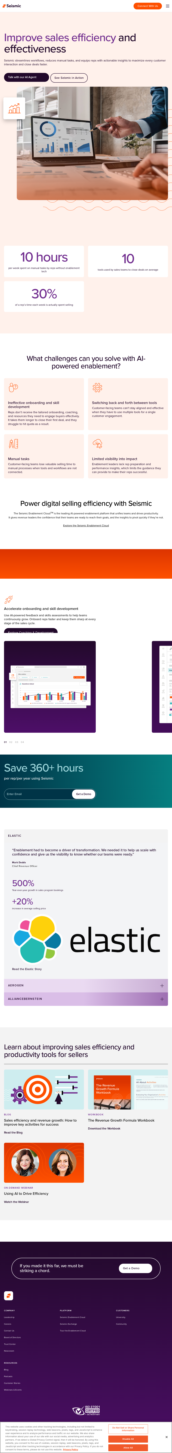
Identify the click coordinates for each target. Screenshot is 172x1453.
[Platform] (66, 1309)
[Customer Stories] (12, 1382)
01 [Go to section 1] (5, 740)
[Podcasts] (8, 1375)
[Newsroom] (9, 1350)
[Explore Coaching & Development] (31, 631)
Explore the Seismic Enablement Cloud (86, 524)
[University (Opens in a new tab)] (120, 1316)
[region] (86, 1437)
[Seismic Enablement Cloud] (72, 1316)
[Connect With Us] (148, 6)
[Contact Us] (9, 1329)
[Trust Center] (10, 1343)
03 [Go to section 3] (16, 740)
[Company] (9, 1309)
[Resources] (10, 1362)
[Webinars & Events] (13, 1388)
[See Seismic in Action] (71, 76)
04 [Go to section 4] (22, 740)
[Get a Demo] (83, 793)
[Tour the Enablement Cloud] (73, 1329)
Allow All (128, 1447)
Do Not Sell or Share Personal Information (128, 1429)
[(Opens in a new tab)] (44, 1101)
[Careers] (7, 1323)
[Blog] (6, 1368)
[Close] (166, 1437)
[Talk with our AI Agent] (27, 76)
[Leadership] (9, 1316)
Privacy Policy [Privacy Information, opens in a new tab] (70, 1449)
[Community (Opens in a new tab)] (121, 1323)
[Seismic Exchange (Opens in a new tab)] (68, 1323)
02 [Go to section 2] (10, 740)
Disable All (128, 1439)
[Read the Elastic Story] (86, 968)
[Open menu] (167, 6)
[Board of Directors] (12, 1336)
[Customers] (123, 1309)
